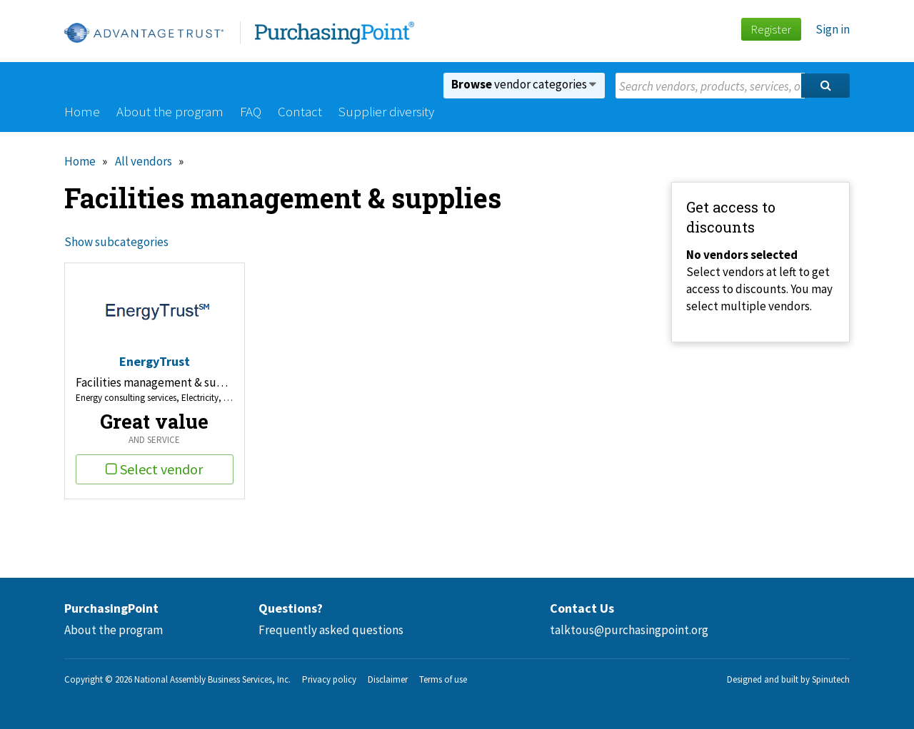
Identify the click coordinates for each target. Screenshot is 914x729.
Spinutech (831, 679)
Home (82, 111)
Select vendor (154, 469)
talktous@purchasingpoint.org (629, 630)
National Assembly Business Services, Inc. (212, 679)
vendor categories (523, 84)
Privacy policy (329, 679)
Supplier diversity (386, 111)
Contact (300, 111)
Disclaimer (388, 679)
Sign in (832, 29)
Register (770, 29)
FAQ (250, 111)
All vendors (143, 161)
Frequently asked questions (330, 630)
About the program (170, 111)
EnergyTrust (154, 361)
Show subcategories (116, 242)
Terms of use (443, 679)
